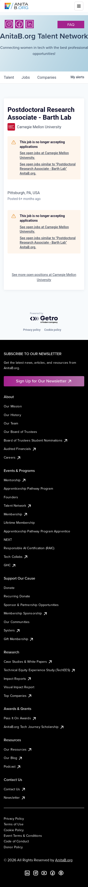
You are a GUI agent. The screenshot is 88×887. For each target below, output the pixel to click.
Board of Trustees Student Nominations (36, 440)
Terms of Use (13, 824)
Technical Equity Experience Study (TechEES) (40, 670)
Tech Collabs (16, 556)
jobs (26, 77)
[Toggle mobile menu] (78, 6)
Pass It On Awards (20, 718)
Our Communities (17, 622)
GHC (10, 565)
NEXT (8, 539)
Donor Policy (13, 847)
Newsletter (15, 797)
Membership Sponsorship (26, 613)
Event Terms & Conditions (23, 835)
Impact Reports (18, 678)
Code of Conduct (16, 841)
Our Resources (18, 749)
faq (70, 24)
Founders (11, 497)
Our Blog (13, 757)
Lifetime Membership (19, 522)
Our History (12, 415)
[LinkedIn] (29, 24)
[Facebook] (19, 24)
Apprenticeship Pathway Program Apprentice (37, 531)
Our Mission (13, 406)
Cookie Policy (14, 830)
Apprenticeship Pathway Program (28, 488)
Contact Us (15, 789)
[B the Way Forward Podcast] (61, 873)
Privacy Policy (14, 818)
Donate (9, 587)
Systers (12, 630)
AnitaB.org (64, 859)
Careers (12, 457)
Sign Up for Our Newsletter (44, 381)
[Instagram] (9, 24)
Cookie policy (52, 329)
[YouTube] (44, 873)
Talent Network (18, 505)
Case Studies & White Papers (28, 661)
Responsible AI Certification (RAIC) (29, 548)
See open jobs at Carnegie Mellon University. (44, 155)
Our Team (11, 423)
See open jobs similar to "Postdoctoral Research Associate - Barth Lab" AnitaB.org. (48, 168)
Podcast (12, 766)
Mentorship (15, 480)
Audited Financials (20, 448)
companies (46, 77)
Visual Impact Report (19, 687)
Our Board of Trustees (20, 431)
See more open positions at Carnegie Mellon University (44, 277)
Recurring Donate (17, 596)
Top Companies (18, 695)
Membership (16, 514)
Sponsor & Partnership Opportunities (31, 604)
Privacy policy (31, 329)
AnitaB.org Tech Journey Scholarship (34, 726)
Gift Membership (19, 639)
